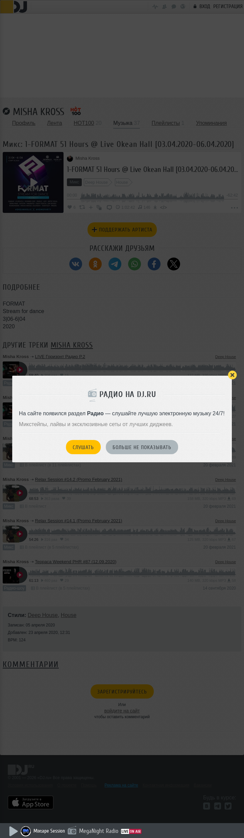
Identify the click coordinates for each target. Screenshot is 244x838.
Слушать (83, 447)
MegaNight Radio (98, 831)
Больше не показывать (142, 447)
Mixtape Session (49, 831)
